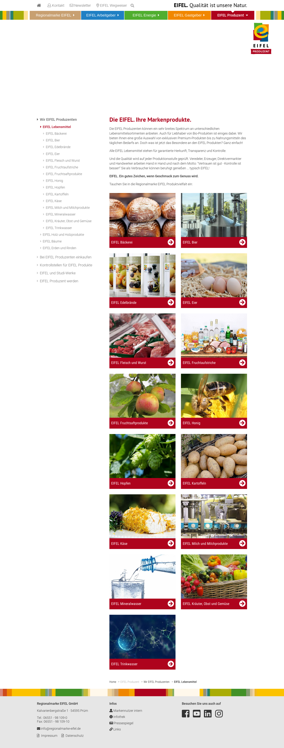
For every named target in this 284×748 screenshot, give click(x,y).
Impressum (49, 735)
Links (115, 729)
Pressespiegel (121, 723)
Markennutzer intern (125, 711)
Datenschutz (75, 735)
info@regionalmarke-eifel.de (59, 728)
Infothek (117, 717)
